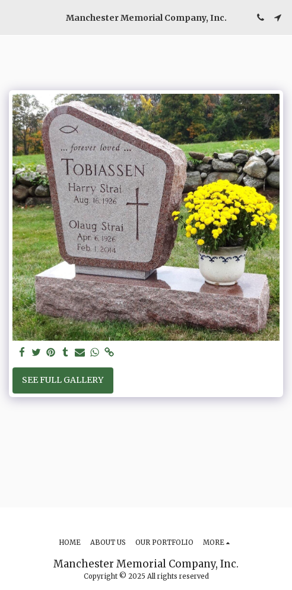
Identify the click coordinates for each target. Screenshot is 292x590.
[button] (13, 16)
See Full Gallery (62, 380)
